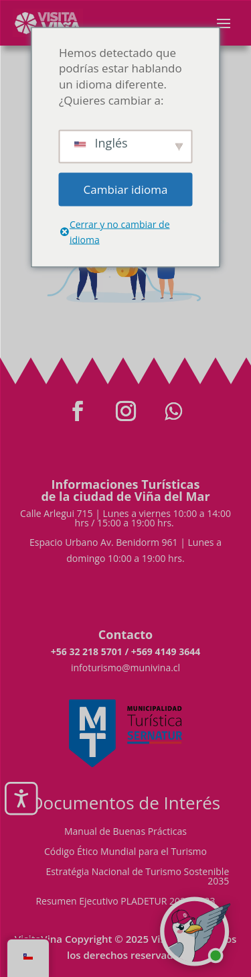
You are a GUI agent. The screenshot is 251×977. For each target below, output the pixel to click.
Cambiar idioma (126, 188)
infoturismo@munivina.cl (125, 667)
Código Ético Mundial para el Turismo (125, 852)
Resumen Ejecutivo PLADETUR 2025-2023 (125, 902)
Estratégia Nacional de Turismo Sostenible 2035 (137, 877)
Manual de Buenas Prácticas (125, 832)
